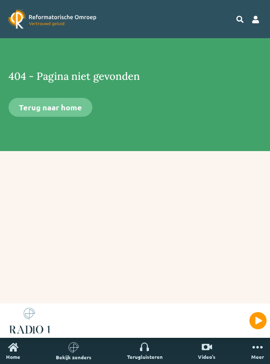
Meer (257, 351)
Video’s (206, 351)
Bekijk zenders (73, 351)
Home (13, 351)
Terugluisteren (145, 351)
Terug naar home (50, 107)
